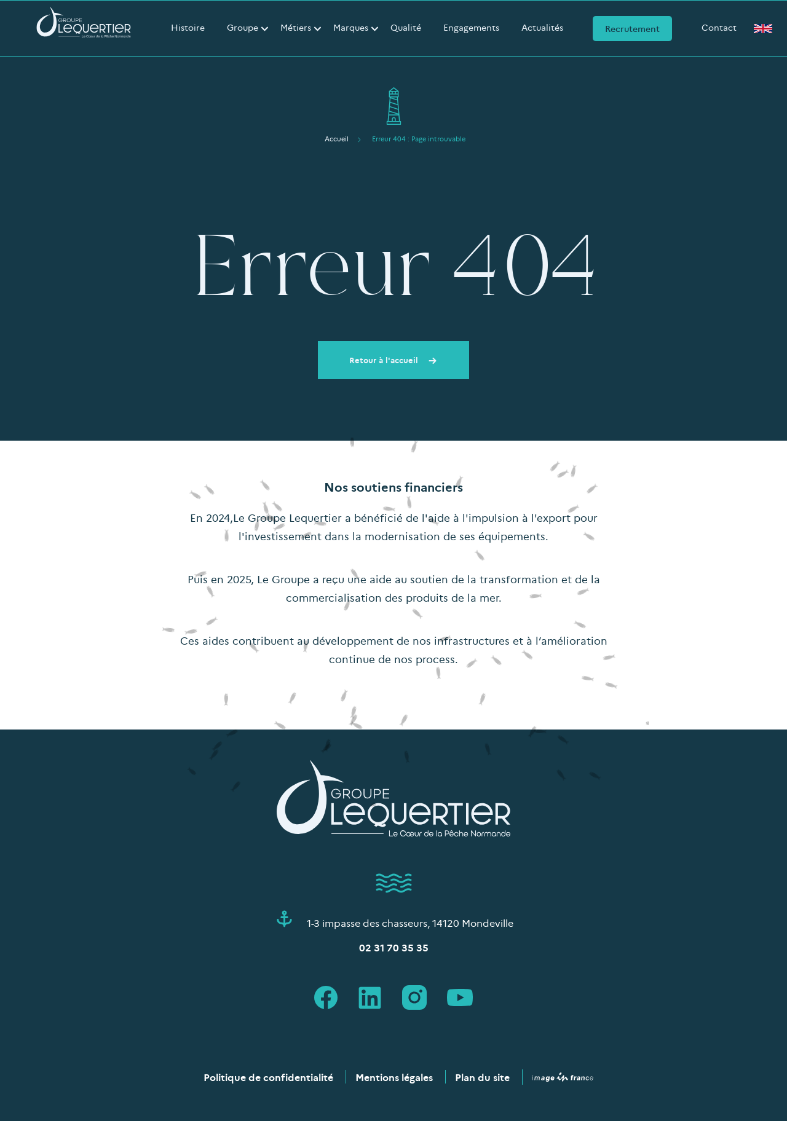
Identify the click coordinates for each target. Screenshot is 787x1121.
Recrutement (632, 28)
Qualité (405, 27)
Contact (719, 27)
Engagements (471, 27)
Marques (350, 27)
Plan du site (482, 1077)
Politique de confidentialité (268, 1077)
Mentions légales (394, 1077)
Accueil (337, 138)
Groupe (242, 27)
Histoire (188, 27)
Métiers (295, 27)
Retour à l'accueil (393, 359)
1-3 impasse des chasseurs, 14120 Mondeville (410, 922)
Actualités (542, 27)
